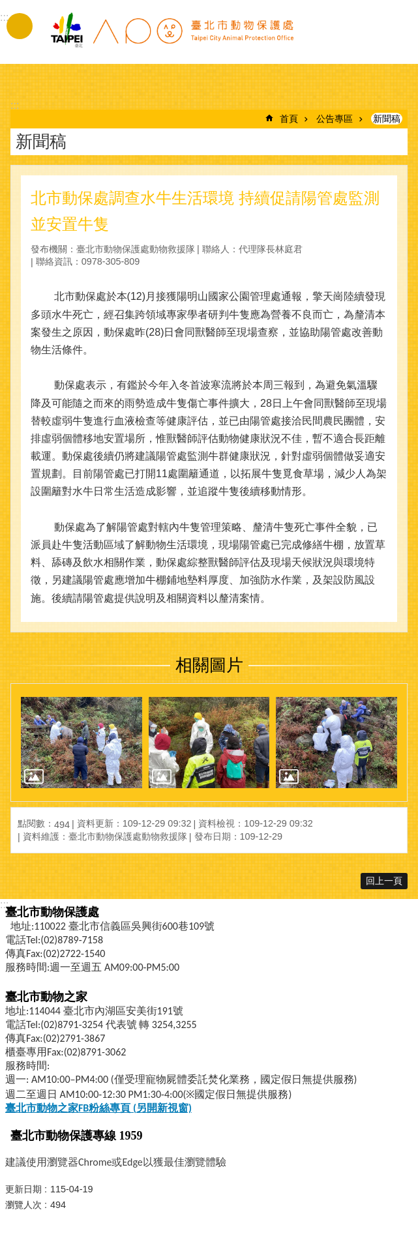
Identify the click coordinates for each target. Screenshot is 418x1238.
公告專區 (334, 118)
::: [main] (14, 105)
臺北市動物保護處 (171, 38)
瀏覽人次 (23, 1205)
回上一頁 (384, 881)
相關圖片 (209, 665)
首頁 (289, 118)
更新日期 (23, 1189)
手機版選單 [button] (20, 26)
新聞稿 (386, 118)
